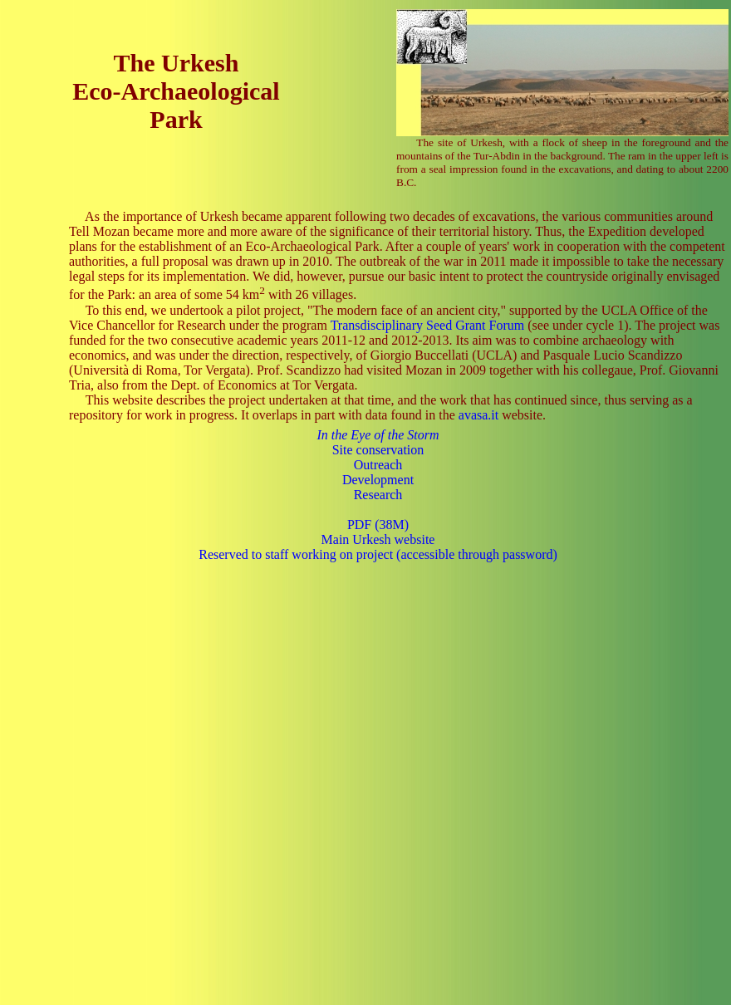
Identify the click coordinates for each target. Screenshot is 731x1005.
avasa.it (478, 415)
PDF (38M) (378, 524)
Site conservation (378, 450)
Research (378, 495)
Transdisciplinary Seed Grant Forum (428, 325)
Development (378, 480)
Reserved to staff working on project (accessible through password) (378, 554)
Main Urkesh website (378, 539)
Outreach (378, 465)
